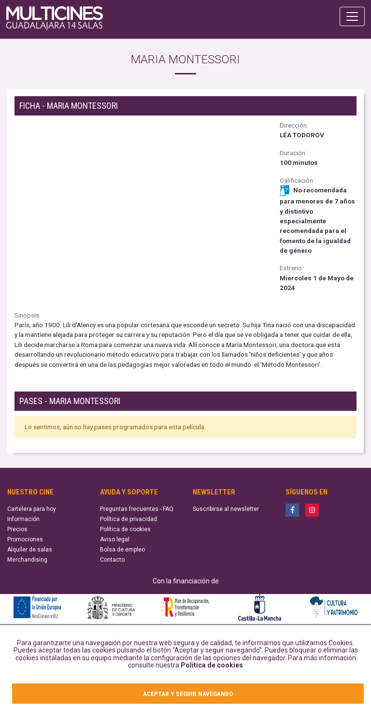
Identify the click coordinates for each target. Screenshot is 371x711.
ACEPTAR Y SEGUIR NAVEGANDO (188, 693)
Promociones (25, 539)
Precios (17, 529)
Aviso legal (114, 539)
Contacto (112, 559)
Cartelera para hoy (31, 509)
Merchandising (27, 559)
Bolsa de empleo (122, 549)
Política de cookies (212, 665)
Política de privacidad (128, 519)
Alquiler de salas (29, 549)
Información (23, 519)
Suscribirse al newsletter (226, 509)
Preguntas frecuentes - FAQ (136, 509)
